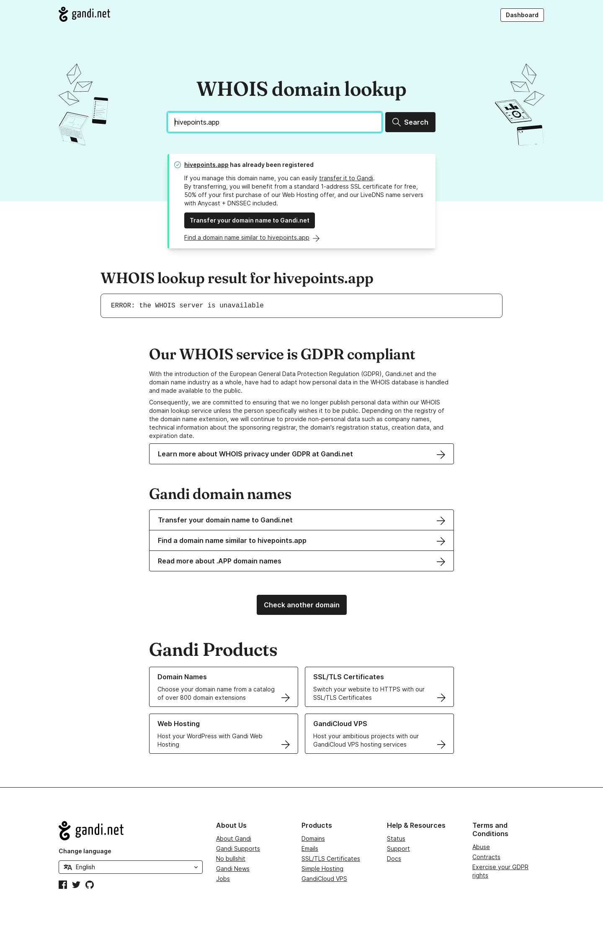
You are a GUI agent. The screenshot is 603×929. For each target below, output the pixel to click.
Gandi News (233, 868)
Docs (394, 858)
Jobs (223, 878)
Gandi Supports (238, 848)
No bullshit (230, 858)
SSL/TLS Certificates (331, 858)
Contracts (486, 856)
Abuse (481, 846)
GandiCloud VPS (324, 878)
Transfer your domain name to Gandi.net (249, 220)
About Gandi (233, 838)
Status (396, 838)
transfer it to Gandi (346, 178)
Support (398, 848)
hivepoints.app (206, 164)
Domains (313, 838)
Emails (310, 848)
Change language (85, 851)
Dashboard (522, 14)
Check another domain (302, 605)
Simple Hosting (322, 868)
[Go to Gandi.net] (84, 14)
